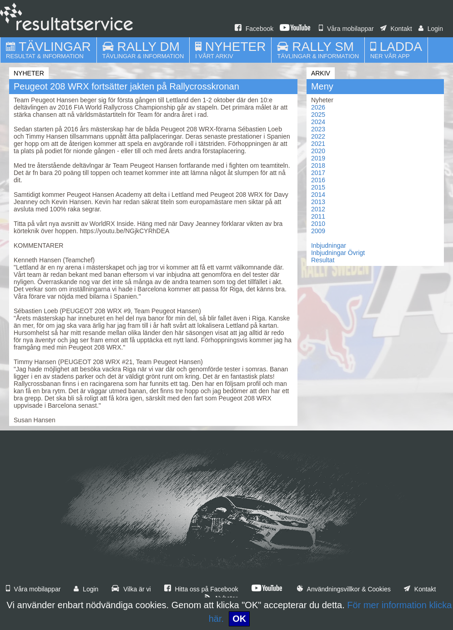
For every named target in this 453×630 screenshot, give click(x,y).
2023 (318, 129)
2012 (318, 209)
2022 (318, 136)
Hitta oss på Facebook (201, 589)
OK (239, 619)
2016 (318, 180)
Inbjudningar (328, 245)
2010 (318, 223)
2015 (318, 187)
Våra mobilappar (346, 28)
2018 (318, 165)
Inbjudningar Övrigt (338, 252)
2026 (318, 107)
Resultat (322, 260)
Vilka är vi (131, 589)
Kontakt (396, 28)
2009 (318, 231)
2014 (318, 194)
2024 (318, 121)
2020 (318, 151)
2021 (318, 143)
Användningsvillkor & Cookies (344, 589)
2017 (318, 172)
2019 (318, 158)
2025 (318, 114)
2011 (318, 216)
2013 (318, 201)
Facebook (254, 28)
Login (430, 28)
